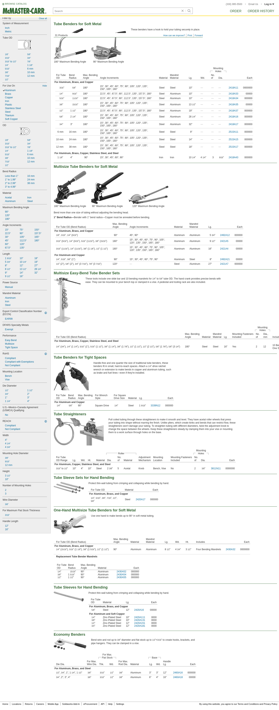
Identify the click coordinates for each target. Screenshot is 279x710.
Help (110, 704)
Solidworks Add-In (71, 704)
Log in (269, 4)
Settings (120, 704)
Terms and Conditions (248, 704)
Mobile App (53, 704)
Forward (199, 35)
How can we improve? (174, 35)
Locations (16, 704)
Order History (261, 11)
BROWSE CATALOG (16, 4)
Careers (40, 704)
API (102, 704)
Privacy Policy (270, 704)
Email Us (253, 4)
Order (235, 11)
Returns (29, 704)
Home (5, 704)
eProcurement (90, 704)
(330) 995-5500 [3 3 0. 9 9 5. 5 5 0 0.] (234, 4)
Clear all (43, 18)
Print (190, 35)
